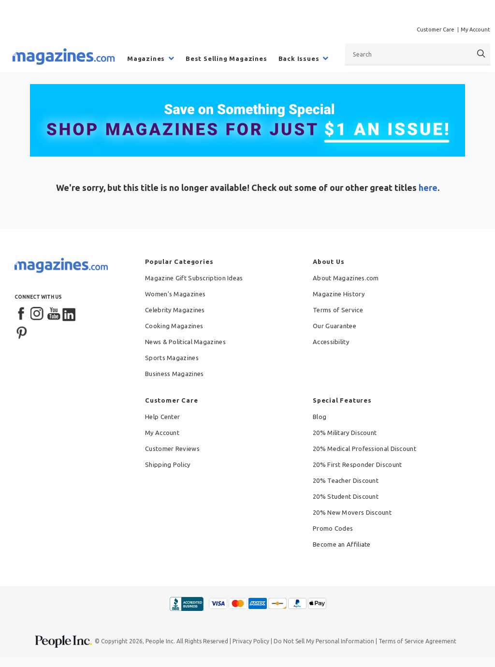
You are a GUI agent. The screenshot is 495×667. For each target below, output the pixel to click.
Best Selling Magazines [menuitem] (226, 58)
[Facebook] (22, 314)
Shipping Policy (167, 464)
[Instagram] (37, 314)
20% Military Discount (345, 432)
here (428, 187)
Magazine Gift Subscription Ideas (194, 278)
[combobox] (417, 54)
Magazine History (338, 293)
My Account (475, 29)
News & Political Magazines (185, 341)
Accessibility (331, 341)
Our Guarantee (334, 325)
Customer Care (435, 29)
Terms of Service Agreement (417, 641)
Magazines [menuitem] (146, 58)
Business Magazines (174, 373)
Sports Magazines (172, 357)
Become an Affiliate (342, 544)
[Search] (481, 53)
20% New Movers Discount (352, 512)
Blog (319, 416)
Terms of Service (338, 309)
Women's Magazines (175, 293)
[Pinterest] (22, 331)
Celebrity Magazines (175, 309)
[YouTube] (53, 314)
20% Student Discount (346, 496)
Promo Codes (333, 528)
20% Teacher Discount (346, 480)
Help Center (162, 416)
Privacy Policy (251, 641)
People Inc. (160, 641)
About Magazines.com (346, 278)
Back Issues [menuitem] (299, 58)
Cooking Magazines (174, 325)
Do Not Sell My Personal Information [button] (324, 641)
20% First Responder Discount (357, 464)
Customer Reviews (172, 448)
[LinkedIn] (69, 314)
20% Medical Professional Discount (364, 448)
